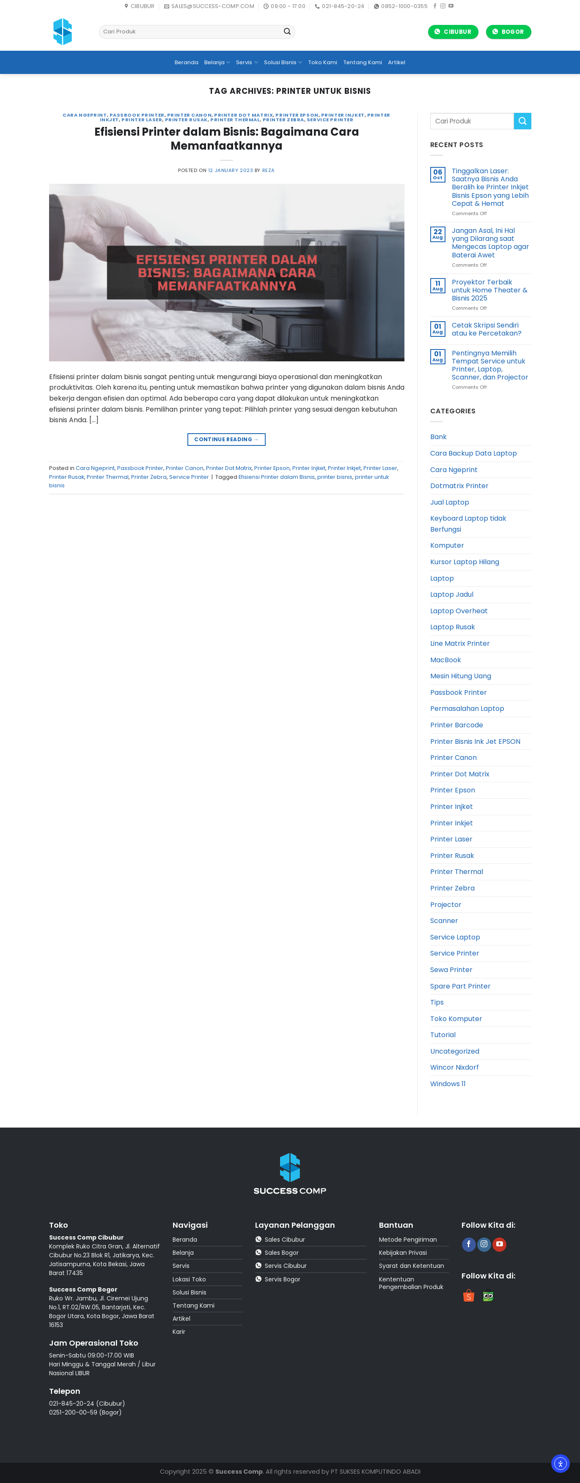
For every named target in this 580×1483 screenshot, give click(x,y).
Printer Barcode (456, 725)
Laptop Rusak (452, 627)
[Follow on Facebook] (434, 6)
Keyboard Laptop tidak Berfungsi (468, 523)
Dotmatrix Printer (459, 486)
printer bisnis (334, 477)
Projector (446, 904)
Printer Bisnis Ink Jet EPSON (475, 741)
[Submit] (287, 32)
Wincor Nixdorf (454, 1067)
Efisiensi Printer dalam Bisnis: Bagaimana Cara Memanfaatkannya (226, 138)
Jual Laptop (449, 502)
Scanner (444, 921)
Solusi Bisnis (283, 62)
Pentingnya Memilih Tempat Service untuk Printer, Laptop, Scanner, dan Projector (490, 365)
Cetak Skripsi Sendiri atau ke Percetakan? (487, 329)
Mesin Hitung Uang (460, 676)
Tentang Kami (362, 62)
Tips (437, 1002)
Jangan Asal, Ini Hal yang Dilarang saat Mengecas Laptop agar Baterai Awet (490, 243)
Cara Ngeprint (85, 115)
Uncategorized (454, 1051)
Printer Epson (296, 115)
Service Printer (330, 119)
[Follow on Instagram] (442, 6)
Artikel (396, 62)
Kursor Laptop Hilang (464, 562)
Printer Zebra (283, 119)
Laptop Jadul (451, 594)
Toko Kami (322, 62)
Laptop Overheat (459, 611)
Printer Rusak (186, 119)
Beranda (186, 62)
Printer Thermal (235, 119)
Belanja (217, 62)
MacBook (445, 660)
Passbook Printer (137, 115)
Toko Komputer (456, 1019)
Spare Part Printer (460, 986)
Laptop (442, 578)
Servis (247, 62)
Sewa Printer (451, 970)
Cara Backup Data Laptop (473, 453)
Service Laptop (455, 937)
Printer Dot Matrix (243, 115)
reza (268, 170)
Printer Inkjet (344, 468)
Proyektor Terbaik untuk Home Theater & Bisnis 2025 (490, 290)
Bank (438, 437)
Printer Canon (189, 115)
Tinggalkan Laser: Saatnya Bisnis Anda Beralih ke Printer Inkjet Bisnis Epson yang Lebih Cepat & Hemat (490, 187)
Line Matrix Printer (460, 643)
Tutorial (443, 1035)
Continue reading (226, 439)
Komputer (447, 545)
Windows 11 (448, 1084)
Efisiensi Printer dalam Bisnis (277, 477)
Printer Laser (141, 119)
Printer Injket (343, 115)
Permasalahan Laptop (467, 708)
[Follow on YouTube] (451, 6)
